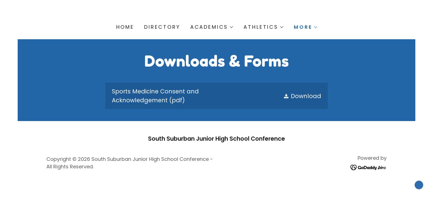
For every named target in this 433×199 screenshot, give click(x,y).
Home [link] (125, 26)
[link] (216, 96)
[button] (211, 27)
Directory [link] (162, 26)
